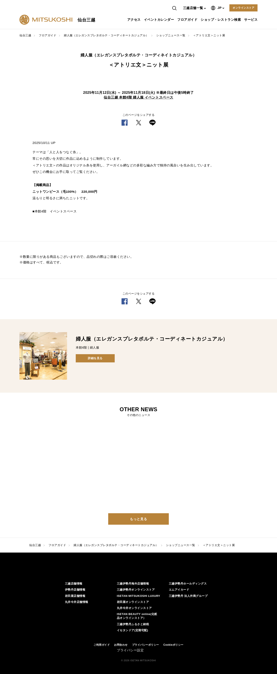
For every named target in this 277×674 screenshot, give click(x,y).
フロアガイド (187, 19)
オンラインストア (243, 7)
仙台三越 (25, 35)
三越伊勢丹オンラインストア (136, 589)
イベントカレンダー (159, 19)
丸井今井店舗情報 (76, 602)
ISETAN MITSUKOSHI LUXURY (138, 596)
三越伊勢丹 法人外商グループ (188, 596)
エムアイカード (179, 589)
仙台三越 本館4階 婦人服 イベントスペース (138, 97)
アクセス (134, 19)
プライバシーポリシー (145, 644)
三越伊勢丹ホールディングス (188, 583)
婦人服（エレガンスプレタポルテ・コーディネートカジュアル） (106, 35)
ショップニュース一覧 (170, 35)
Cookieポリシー (173, 644)
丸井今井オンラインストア (134, 608)
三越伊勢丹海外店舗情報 (133, 583)
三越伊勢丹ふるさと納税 (133, 624)
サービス (251, 19)
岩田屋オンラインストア (133, 602)
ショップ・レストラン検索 (221, 19)
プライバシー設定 (130, 650)
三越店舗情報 (73, 583)
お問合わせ (121, 644)
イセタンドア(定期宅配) (132, 630)
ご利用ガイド (101, 644)
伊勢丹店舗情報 (75, 589)
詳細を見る (95, 358)
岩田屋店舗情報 (75, 596)
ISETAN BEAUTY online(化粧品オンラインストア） (137, 616)
